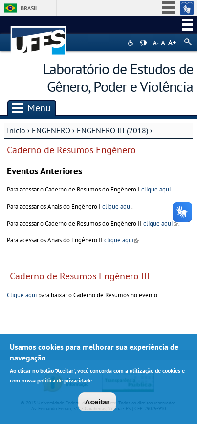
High (143, 43)
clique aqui (156, 189)
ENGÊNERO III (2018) (112, 130)
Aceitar (97, 403)
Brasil (29, 8)
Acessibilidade (131, 43)
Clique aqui (22, 295)
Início (16, 130)
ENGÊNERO (52, 130)
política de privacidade (64, 381)
